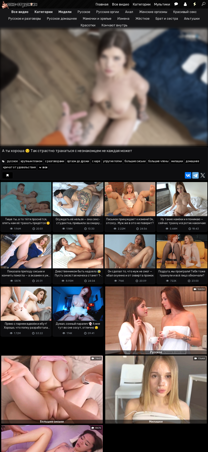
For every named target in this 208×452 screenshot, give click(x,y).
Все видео (120, 4)
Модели (64, 12)
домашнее (192, 161)
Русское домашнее (62, 18)
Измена (123, 18)
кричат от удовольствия (19, 167)
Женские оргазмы (153, 12)
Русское (84, 12)
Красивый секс (185, 12)
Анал (129, 12)
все (42, 167)
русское (12, 161)
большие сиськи (135, 161)
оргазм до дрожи (78, 161)
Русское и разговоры (24, 18)
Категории (142, 4)
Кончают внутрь (114, 25)
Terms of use (21, 432)
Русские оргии (107, 12)
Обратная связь (42, 432)
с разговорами (54, 161)
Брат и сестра (167, 18)
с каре (96, 161)
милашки (177, 161)
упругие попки (112, 161)
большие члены (158, 161)
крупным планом (31, 161)
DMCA (6, 432)
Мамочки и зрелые (97, 18)
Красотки (88, 25)
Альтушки (192, 18)
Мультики (162, 4)
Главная (102, 4)
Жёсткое (142, 18)
